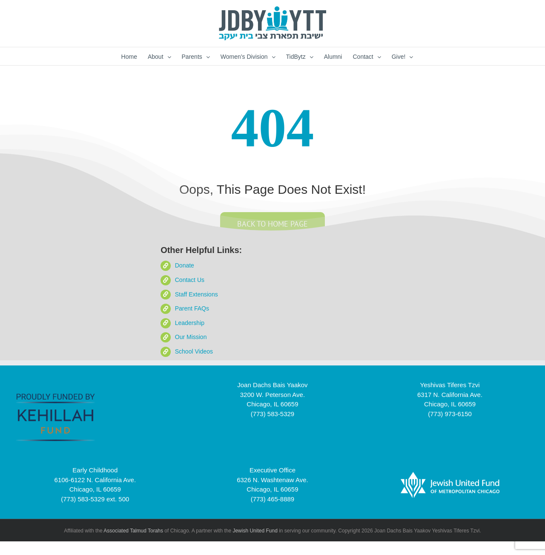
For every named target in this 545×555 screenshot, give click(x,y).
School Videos (194, 351)
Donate (184, 265)
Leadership (189, 322)
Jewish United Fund (254, 531)
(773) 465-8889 (273, 499)
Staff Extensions (196, 294)
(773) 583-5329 (273, 413)
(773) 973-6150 (450, 413)
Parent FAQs (192, 308)
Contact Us (189, 279)
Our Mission (191, 337)
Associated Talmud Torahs (133, 531)
